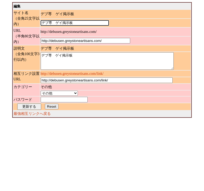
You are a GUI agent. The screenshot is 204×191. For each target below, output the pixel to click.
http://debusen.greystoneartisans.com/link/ (72, 77)
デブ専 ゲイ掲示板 (115, 62)
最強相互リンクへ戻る (32, 117)
